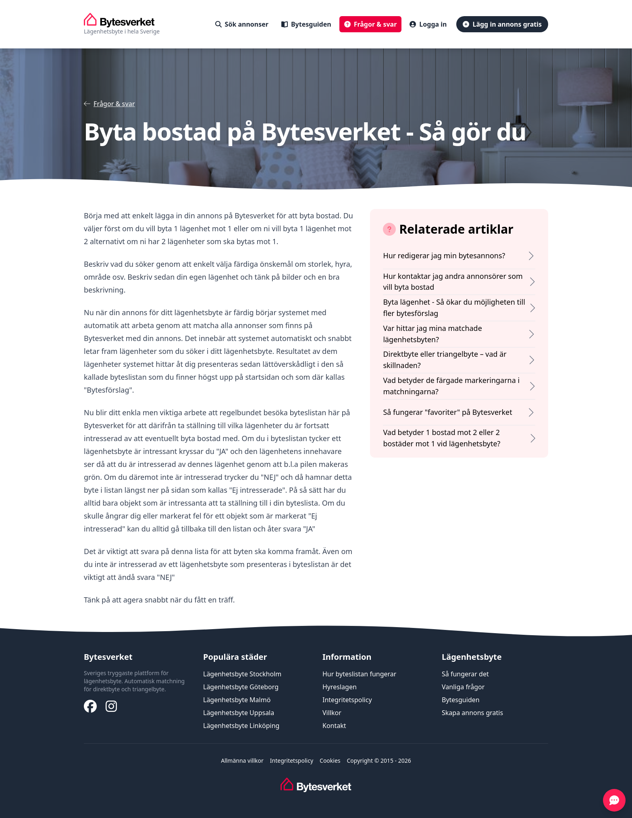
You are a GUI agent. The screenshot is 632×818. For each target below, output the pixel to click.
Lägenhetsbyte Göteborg (241, 686)
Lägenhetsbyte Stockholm (242, 673)
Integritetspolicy (347, 699)
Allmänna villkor (242, 760)
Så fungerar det (465, 673)
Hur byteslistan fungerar (359, 673)
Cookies (330, 760)
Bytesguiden (461, 699)
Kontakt (334, 725)
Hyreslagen (339, 686)
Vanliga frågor (463, 686)
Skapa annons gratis (472, 712)
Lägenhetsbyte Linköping (241, 725)
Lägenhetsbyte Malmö (236, 699)
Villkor (331, 712)
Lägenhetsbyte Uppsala (238, 712)
